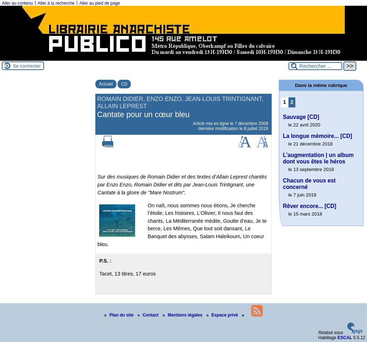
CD (124, 84)
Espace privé (222, 315)
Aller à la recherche (56, 3)
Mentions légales (183, 315)
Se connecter (27, 66)
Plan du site (119, 315)
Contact (149, 315)
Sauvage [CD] (301, 117)
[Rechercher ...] (315, 66)
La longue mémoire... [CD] (317, 136)
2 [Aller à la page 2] (292, 102)
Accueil (106, 84)
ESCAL (345, 337)
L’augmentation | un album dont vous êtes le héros (318, 158)
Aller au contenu (17, 3)
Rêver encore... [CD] (309, 206)
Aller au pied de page (99, 3)
